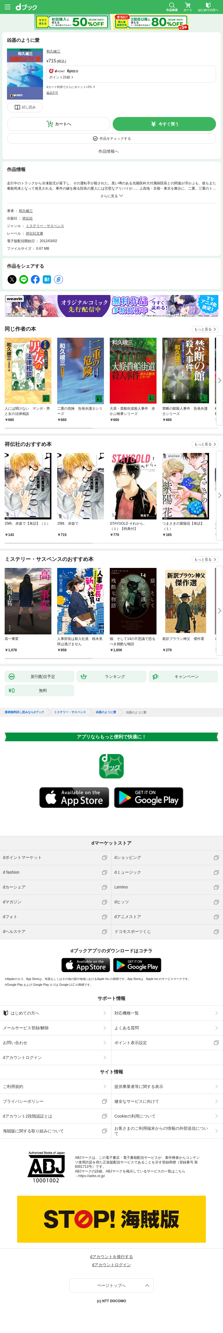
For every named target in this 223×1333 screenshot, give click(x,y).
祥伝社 (27, 218)
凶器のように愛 (106, 712)
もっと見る (203, 329)
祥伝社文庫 (34, 233)
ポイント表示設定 (130, 1042)
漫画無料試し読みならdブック (24, 712)
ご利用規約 (13, 1086)
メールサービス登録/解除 (26, 1028)
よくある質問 (126, 1028)
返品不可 (52, 92)
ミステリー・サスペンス (45, 226)
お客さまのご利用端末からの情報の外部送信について (161, 1131)
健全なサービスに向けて (136, 1101)
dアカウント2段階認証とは (27, 1116)
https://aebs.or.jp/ (91, 1176)
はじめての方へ (21, 1013)
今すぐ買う (169, 124)
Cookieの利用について (135, 1116)
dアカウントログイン (22, 1057)
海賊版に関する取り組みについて (33, 1131)
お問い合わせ (15, 1042)
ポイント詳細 (59, 77)
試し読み (29, 107)
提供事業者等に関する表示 (138, 1086)
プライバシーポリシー (23, 1101)
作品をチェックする (115, 138)
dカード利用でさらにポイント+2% (69, 87)
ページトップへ (111, 1285)
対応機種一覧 (126, 1013)
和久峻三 (53, 51)
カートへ (63, 124)
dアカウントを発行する (111, 1256)
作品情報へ (108, 151)
